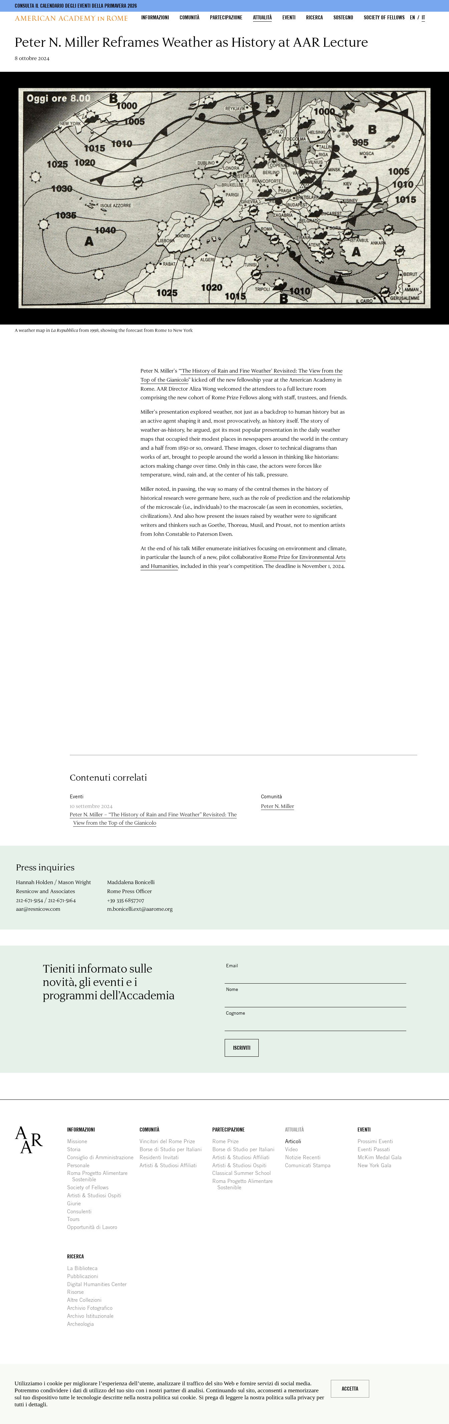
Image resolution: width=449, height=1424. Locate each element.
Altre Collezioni (86, 1300)
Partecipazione (226, 17)
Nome (232, 989)
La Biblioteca (84, 1268)
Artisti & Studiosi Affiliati (171, 1165)
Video (294, 1149)
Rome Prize (228, 1141)
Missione (79, 1141)
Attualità (262, 17)
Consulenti (81, 1211)
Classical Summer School (244, 1173)
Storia (76, 1149)
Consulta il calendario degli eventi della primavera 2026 (76, 6)
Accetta (350, 1389)
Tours (75, 1219)
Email (232, 965)
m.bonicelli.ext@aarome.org (140, 908)
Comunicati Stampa (310, 1165)
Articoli (295, 1141)
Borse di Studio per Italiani (173, 1149)
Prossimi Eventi (378, 1141)
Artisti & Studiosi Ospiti (96, 1195)
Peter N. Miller (277, 805)
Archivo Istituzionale (93, 1316)
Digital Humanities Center (99, 1284)
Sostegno (343, 17)
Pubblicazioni (85, 1276)
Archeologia (83, 1324)
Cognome (235, 1013)
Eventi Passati (376, 1149)
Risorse (78, 1292)
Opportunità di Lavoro (94, 1227)
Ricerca (314, 17)
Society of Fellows (384, 17)
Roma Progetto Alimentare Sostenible (100, 1176)
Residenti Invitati (162, 1157)
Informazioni (155, 17)
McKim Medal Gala (382, 1157)
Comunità (189, 17)
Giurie (76, 1203)
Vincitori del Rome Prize (170, 1141)
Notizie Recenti (305, 1157)
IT (423, 17)
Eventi (288, 17)
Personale (80, 1165)
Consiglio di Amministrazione (103, 1157)
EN (412, 17)
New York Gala (377, 1165)
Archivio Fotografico (92, 1308)
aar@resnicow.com (38, 908)
